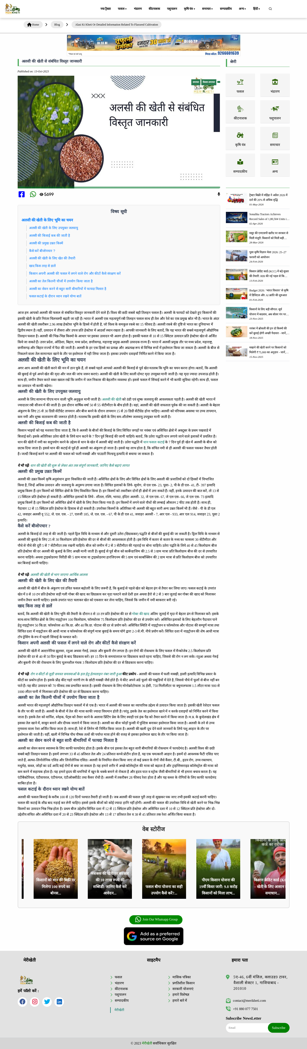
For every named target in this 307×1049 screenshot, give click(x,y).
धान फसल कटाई (153, 442)
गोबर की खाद (140, 614)
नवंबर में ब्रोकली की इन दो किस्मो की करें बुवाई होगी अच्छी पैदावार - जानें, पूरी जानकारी (268, 331)
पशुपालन (172, 9)
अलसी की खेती (111, 399)
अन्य (243, 9)
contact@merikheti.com (246, 1000)
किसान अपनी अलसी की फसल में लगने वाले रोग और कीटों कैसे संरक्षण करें (75, 273)
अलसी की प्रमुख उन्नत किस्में (46, 243)
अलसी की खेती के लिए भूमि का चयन (47, 220)
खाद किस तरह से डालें (42, 266)
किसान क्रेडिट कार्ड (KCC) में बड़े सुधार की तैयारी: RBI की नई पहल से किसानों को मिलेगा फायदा (269, 274)
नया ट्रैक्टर (105, 9)
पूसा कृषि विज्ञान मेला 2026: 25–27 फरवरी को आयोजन (267, 255)
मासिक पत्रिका (181, 977)
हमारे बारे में (179, 1000)
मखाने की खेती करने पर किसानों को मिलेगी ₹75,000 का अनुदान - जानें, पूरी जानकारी (267, 350)
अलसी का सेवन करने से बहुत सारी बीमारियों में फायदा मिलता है (67, 289)
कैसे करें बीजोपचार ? (42, 251)
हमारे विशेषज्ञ (180, 994)
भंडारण (137, 9)
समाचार (208, 9)
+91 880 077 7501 (242, 1009)
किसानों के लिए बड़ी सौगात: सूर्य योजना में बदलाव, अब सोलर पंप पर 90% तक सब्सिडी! (267, 312)
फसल (122, 9)
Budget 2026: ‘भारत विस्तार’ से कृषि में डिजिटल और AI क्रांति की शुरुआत (268, 293)
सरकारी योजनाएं (182, 989)
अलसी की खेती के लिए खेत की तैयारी (52, 258)
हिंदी (257, 9)
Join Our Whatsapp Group (156, 919)
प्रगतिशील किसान (183, 983)
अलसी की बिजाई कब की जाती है (49, 235)
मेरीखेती (119, 1010)
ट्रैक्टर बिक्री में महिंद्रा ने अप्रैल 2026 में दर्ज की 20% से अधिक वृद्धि (268, 197)
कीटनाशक (154, 9)
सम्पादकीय (226, 9)
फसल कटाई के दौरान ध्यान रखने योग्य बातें (55, 296)
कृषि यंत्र (190, 9)
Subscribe (279, 1028)
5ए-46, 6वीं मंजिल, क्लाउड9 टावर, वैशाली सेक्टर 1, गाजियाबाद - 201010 (261, 982)
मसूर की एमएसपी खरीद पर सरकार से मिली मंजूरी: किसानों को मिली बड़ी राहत (268, 235)
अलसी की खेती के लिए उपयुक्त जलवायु (53, 228)
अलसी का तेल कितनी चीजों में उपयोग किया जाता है (61, 281)
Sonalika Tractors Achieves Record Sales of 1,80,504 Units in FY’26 (268, 217)
